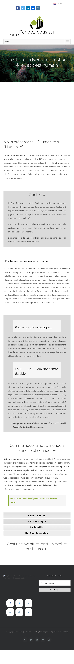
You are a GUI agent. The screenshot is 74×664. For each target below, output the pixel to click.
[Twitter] (19, 603)
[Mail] (28, 612)
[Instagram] (19, 612)
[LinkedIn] (28, 603)
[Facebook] (10, 603)
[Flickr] (10, 612)
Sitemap (65, 632)
